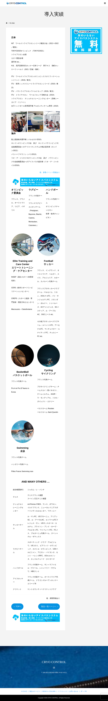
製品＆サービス (35, 691)
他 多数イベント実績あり (50, 172)
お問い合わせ (73, 691)
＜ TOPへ (18, 606)
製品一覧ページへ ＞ (49, 606)
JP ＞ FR (84, 691)
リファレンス (62, 691)
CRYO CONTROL (54, 662)
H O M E (24, 691)
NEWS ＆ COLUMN (48, 691)
